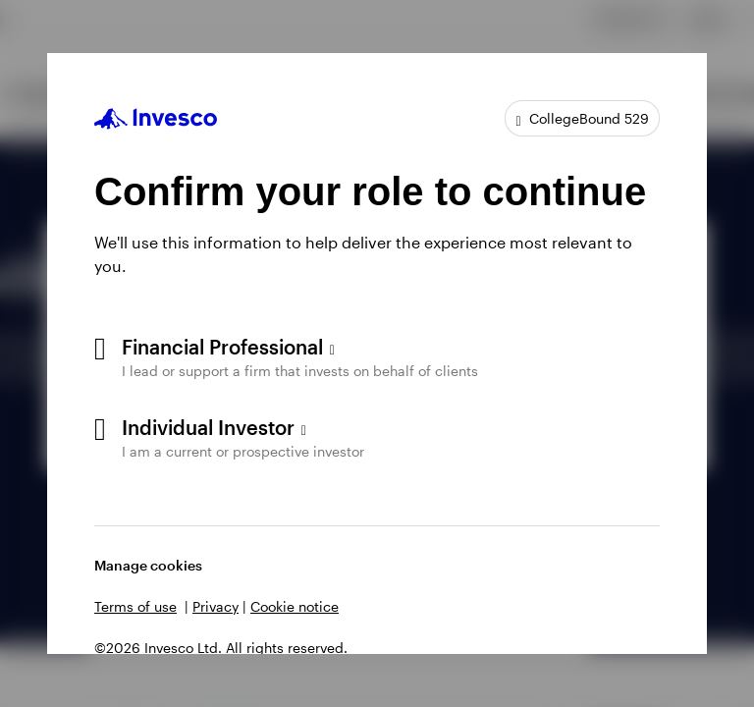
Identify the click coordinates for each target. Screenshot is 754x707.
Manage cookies (148, 565)
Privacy (215, 606)
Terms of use (135, 606)
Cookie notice (294, 606)
